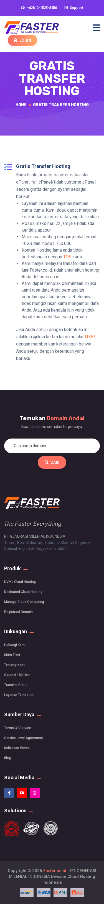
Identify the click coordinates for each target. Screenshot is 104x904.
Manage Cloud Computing (24, 602)
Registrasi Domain (18, 612)
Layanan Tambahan (19, 695)
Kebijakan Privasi (17, 748)
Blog (7, 758)
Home (21, 104)
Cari (52, 462)
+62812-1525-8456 (42, 8)
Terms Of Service (17, 728)
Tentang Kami (14, 665)
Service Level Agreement (23, 738)
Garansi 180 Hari (17, 675)
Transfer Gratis (15, 685)
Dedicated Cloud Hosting (23, 592)
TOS (67, 256)
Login (22, 40)
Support (76, 8)
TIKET (90, 336)
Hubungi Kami (15, 645)
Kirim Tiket (12, 655)
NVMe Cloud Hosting (20, 582)
